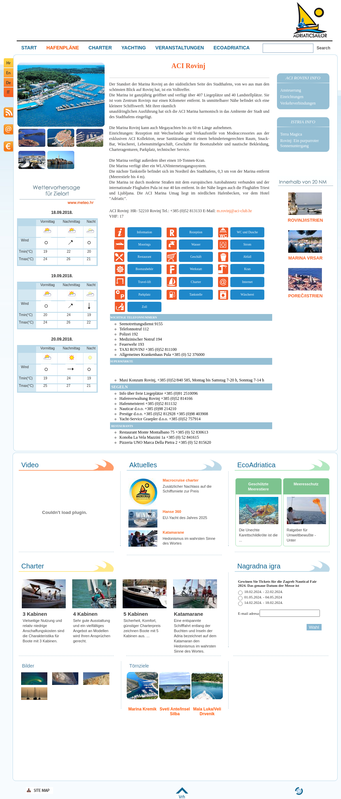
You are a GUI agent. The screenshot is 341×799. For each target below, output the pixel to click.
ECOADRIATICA (232, 47)
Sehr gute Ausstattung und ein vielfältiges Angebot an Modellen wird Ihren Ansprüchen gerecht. (91, 630)
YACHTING (133, 47)
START (29, 47)
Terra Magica (291, 134)
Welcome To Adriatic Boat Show (310, 19)
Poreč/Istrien (305, 295)
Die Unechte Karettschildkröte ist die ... (258, 535)
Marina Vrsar (305, 258)
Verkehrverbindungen (298, 103)
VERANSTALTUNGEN (179, 47)
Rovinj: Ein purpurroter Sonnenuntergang (299, 143)
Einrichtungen (292, 96)
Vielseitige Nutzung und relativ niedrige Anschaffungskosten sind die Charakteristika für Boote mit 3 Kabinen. (43, 630)
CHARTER (100, 47)
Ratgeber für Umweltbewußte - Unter (301, 535)
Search (323, 48)
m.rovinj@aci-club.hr (234, 210)
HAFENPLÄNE (62, 47)
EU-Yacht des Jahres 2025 (185, 518)
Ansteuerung (290, 90)
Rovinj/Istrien (305, 220)
